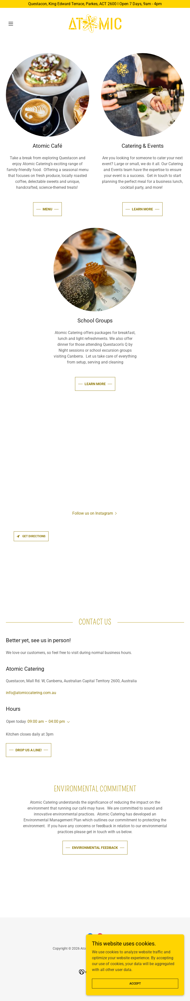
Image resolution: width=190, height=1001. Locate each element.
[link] (95, 23)
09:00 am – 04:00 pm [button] (46, 721)
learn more (142, 209)
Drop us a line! (28, 750)
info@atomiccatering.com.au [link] (31, 692)
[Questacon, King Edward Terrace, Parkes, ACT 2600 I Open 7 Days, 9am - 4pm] (95, 4)
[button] (19, 24)
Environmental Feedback (95, 848)
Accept (135, 983)
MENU (47, 209)
